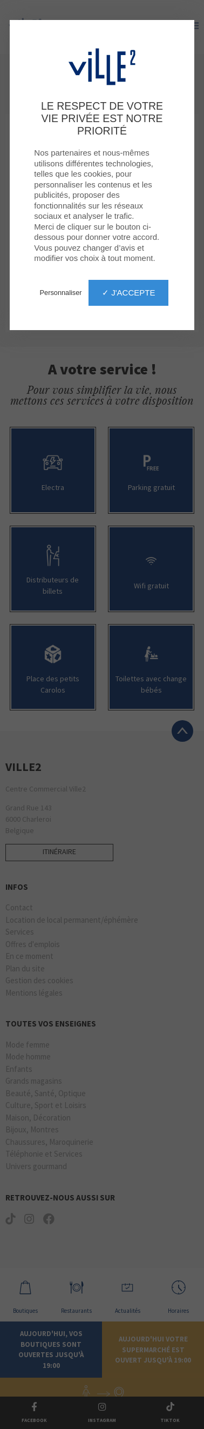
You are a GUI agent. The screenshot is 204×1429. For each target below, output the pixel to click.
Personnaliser (61, 293)
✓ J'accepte (128, 292)
